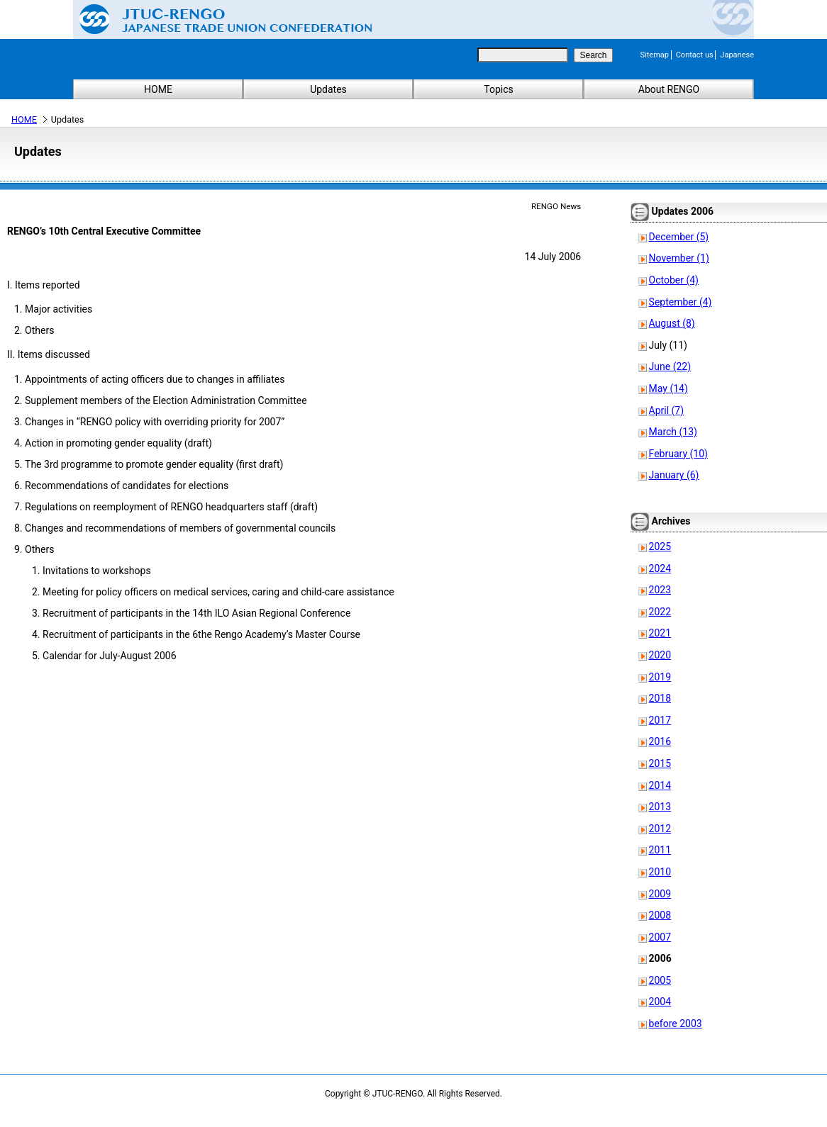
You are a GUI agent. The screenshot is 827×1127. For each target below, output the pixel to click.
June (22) (670, 366)
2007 (660, 937)
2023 (660, 589)
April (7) (666, 410)
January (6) (674, 475)
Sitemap (654, 55)
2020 (660, 655)
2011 (660, 850)
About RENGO (669, 89)
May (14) (668, 388)
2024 (660, 568)
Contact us (695, 55)
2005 (660, 980)
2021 (660, 633)
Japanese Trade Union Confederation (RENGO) (214, 19)
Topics (498, 89)
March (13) (673, 431)
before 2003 (675, 1023)
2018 (660, 698)
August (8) (672, 323)
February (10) (678, 453)
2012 (660, 828)
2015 (660, 763)
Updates (328, 89)
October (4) (674, 280)
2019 (660, 677)
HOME (158, 89)
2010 (660, 872)
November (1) (679, 258)
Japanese (737, 55)
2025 (660, 546)
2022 (660, 611)
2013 (660, 806)
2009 (660, 893)
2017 (660, 720)
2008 (660, 915)
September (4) (680, 302)
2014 (660, 785)
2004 (660, 1001)
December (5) (679, 236)
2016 (660, 741)
